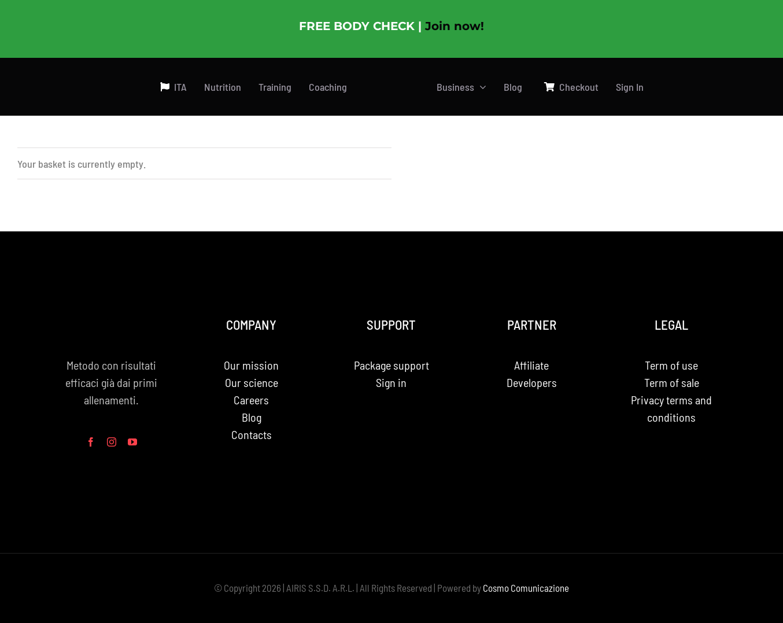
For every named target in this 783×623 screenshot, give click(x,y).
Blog (251, 417)
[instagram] (111, 442)
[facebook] (90, 442)
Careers (251, 400)
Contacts (251, 434)
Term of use (671, 365)
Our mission (251, 365)
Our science (251, 382)
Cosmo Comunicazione (526, 587)
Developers (532, 382)
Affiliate (531, 365)
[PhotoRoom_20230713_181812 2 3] (392, 71)
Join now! (454, 26)
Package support (391, 365)
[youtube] (132, 442)
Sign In (630, 86)
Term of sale (671, 382)
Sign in (391, 382)
